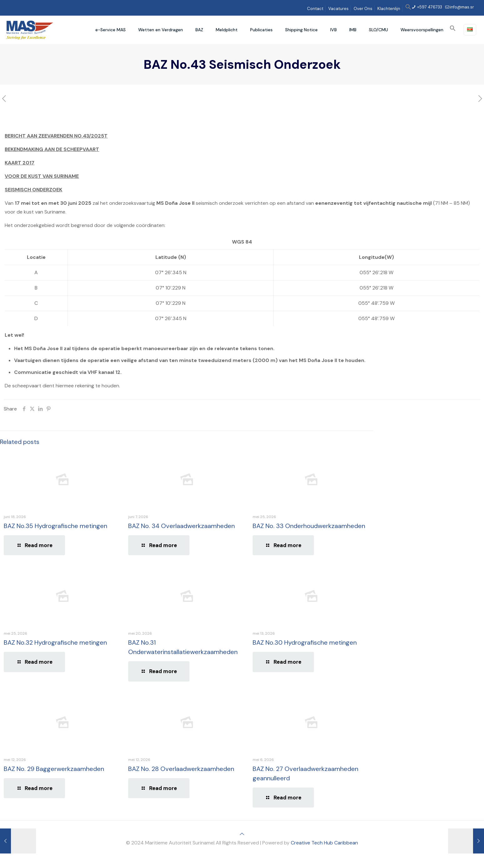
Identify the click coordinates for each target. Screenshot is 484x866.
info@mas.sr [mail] (462, 7)
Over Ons (363, 8)
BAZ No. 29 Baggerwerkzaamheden (54, 769)
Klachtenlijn (388, 8)
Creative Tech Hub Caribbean (324, 842)
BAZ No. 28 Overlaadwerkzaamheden (181, 769)
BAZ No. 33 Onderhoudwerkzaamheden (309, 526)
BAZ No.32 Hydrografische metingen (55, 642)
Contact (315, 8)
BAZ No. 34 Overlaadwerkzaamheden (181, 526)
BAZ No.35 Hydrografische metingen (55, 526)
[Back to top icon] (242, 834)
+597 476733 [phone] (429, 7)
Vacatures (338, 8)
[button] (408, 8)
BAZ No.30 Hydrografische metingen (305, 642)
